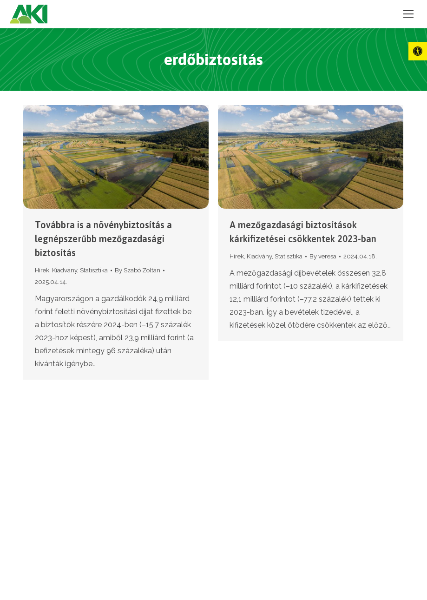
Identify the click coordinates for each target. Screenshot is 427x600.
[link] (417, 51)
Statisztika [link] (94, 270)
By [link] (137, 270)
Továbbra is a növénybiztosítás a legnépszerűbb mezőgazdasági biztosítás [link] (103, 238)
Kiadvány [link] (64, 270)
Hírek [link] (42, 270)
